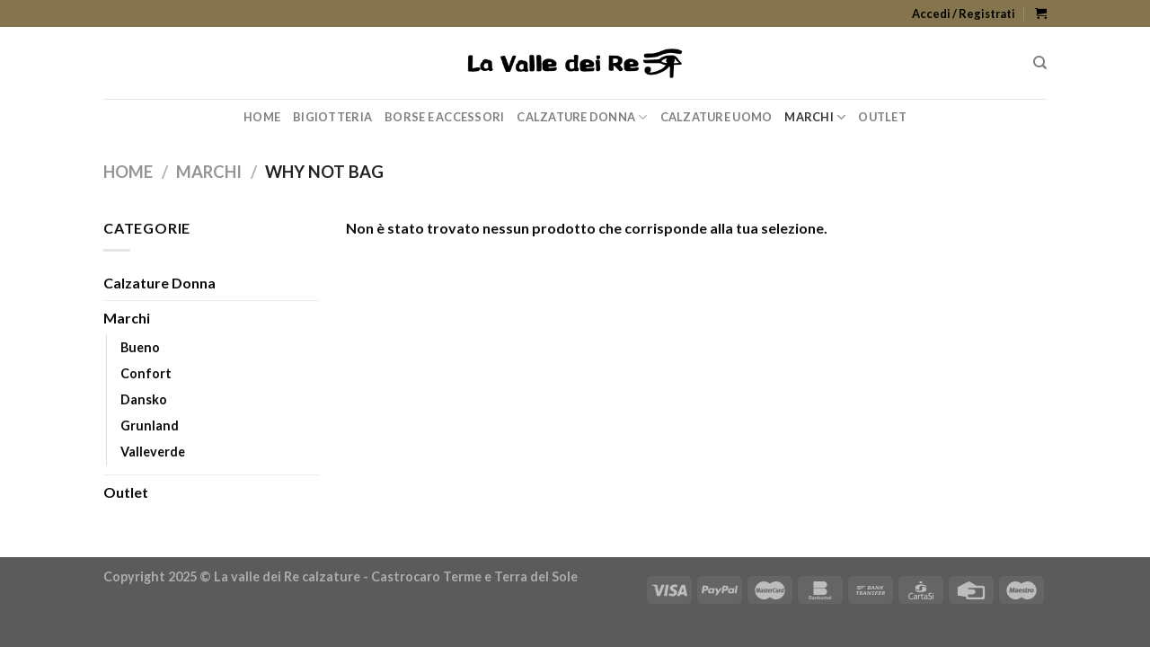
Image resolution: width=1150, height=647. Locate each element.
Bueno (140, 347)
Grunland (149, 425)
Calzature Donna (582, 117)
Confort (146, 373)
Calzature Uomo (716, 117)
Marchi (814, 117)
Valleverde (152, 451)
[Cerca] (1040, 63)
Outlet (882, 117)
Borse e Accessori (444, 117)
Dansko (143, 399)
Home (261, 117)
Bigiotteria (332, 117)
